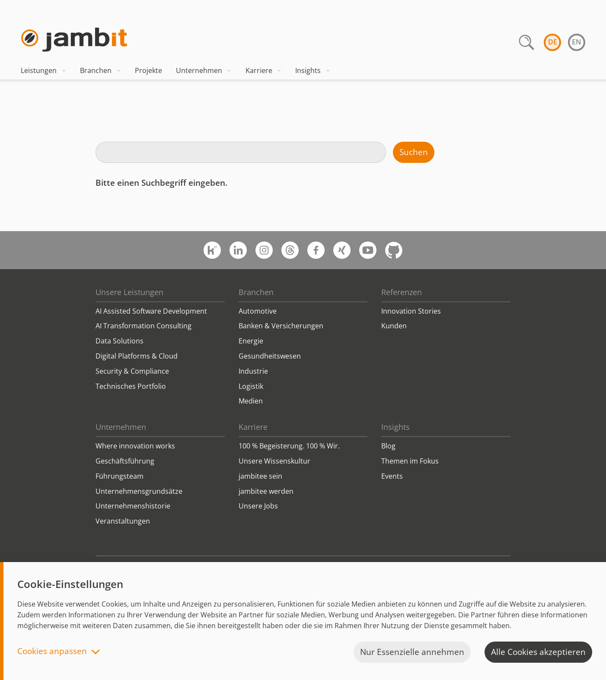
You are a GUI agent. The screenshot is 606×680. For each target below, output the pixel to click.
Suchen (413, 152)
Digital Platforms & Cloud (137, 356)
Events (392, 476)
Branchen (100, 70)
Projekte (148, 70)
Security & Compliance (132, 371)
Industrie (253, 371)
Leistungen (43, 70)
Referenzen (401, 292)
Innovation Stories (411, 311)
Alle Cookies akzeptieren (538, 652)
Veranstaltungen (123, 521)
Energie (251, 341)
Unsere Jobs (258, 506)
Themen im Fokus (410, 461)
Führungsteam (120, 476)
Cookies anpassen (52, 652)
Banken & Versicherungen (281, 325)
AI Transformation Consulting (143, 325)
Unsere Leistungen (129, 292)
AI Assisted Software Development (151, 311)
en (576, 42)
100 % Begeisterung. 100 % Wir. (289, 446)
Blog (388, 446)
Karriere (264, 70)
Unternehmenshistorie (133, 506)
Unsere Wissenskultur (274, 461)
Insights (312, 70)
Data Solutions (120, 341)
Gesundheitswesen (270, 356)
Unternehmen (204, 70)
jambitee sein (260, 476)
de (552, 42)
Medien (251, 401)
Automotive (258, 311)
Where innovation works (135, 446)
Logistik (251, 386)
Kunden (394, 325)
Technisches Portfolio (131, 386)
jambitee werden (266, 491)
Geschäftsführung (125, 461)
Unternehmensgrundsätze (139, 491)
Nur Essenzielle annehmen (412, 652)
